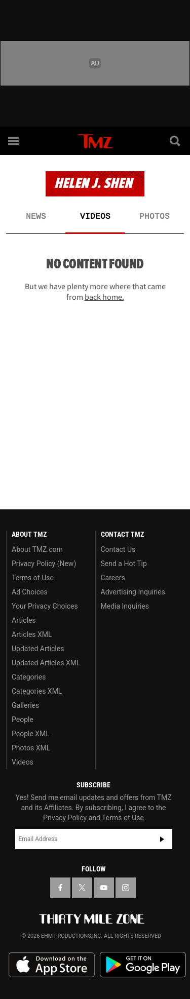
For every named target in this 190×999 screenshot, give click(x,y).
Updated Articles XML (46, 663)
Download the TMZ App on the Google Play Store (143, 965)
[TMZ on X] (82, 887)
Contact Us (118, 549)
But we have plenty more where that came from (95, 291)
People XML (31, 734)
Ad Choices (30, 592)
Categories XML (37, 691)
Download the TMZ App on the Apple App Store (52, 965)
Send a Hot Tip (124, 564)
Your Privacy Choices (45, 606)
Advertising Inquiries (133, 592)
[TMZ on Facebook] (60, 887)
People (22, 719)
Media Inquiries (125, 606)
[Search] (176, 141)
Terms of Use (33, 578)
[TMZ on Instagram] (126, 887)
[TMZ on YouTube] (104, 887)
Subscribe (162, 839)
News (36, 216)
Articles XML (32, 634)
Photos (154, 216)
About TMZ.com (37, 549)
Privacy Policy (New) (44, 564)
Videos (95, 216)
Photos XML (31, 748)
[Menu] (14, 141)
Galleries (25, 705)
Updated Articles (38, 649)
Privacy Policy (65, 818)
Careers (113, 578)
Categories (29, 677)
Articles (24, 620)
